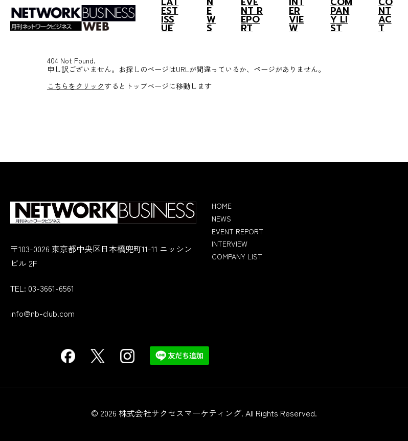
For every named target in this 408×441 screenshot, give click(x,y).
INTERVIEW (229, 243)
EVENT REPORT (237, 231)
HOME (222, 206)
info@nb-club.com (42, 313)
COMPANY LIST (237, 256)
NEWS (221, 218)
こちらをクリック (75, 86)
